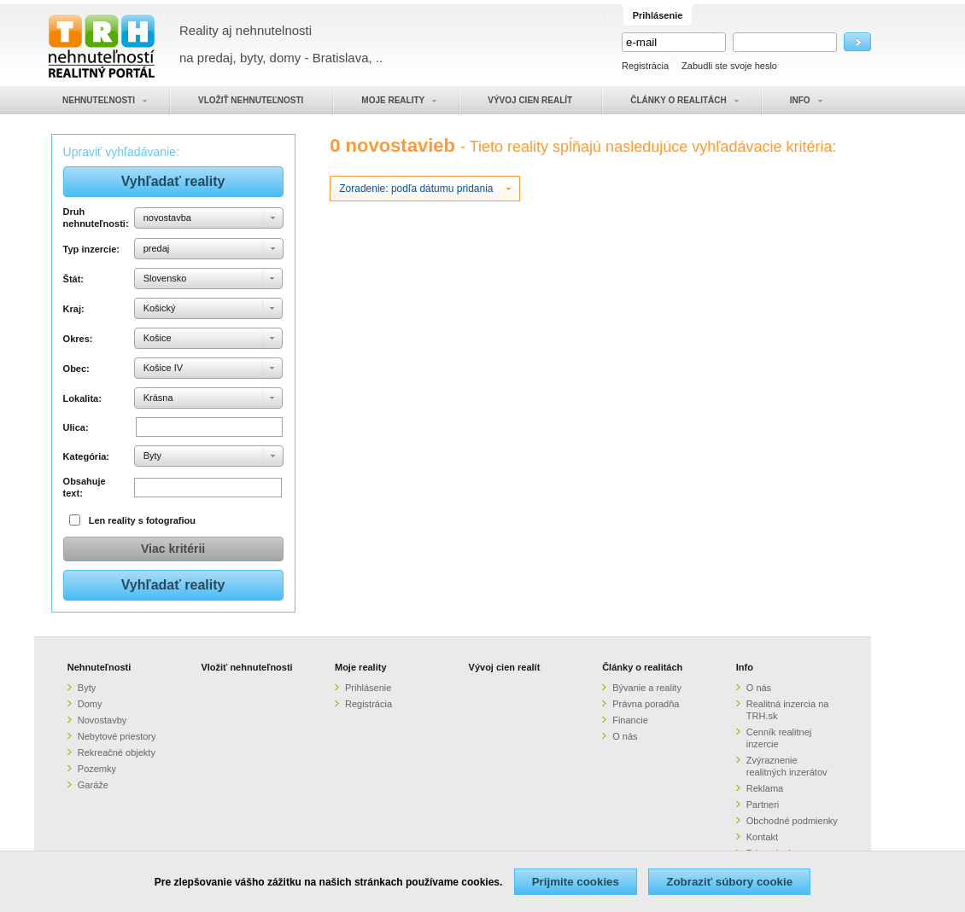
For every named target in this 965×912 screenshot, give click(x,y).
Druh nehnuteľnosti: (96, 217)
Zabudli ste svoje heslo (729, 66)
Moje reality (361, 667)
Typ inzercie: (91, 249)
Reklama (764, 788)
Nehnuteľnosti (99, 667)
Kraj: (74, 309)
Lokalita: (82, 398)
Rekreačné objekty (116, 752)
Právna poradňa (645, 704)
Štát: (73, 279)
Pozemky (97, 769)
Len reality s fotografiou (142, 520)
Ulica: (76, 427)
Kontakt (762, 837)
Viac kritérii (173, 548)
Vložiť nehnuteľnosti (246, 667)
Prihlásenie (368, 688)
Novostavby (102, 720)
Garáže (93, 785)
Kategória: (86, 456)
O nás (624, 736)
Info (744, 667)
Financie (630, 720)
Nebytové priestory (117, 736)
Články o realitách (642, 667)
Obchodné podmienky (792, 821)
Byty (87, 688)
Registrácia (645, 66)
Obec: (76, 368)
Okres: (78, 339)
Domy (90, 704)
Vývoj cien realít (505, 667)
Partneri (763, 804)
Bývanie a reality (646, 688)
